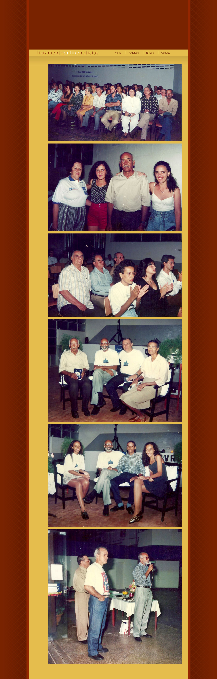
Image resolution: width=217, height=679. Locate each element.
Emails (150, 52)
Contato (165, 52)
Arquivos (134, 52)
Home (118, 52)
